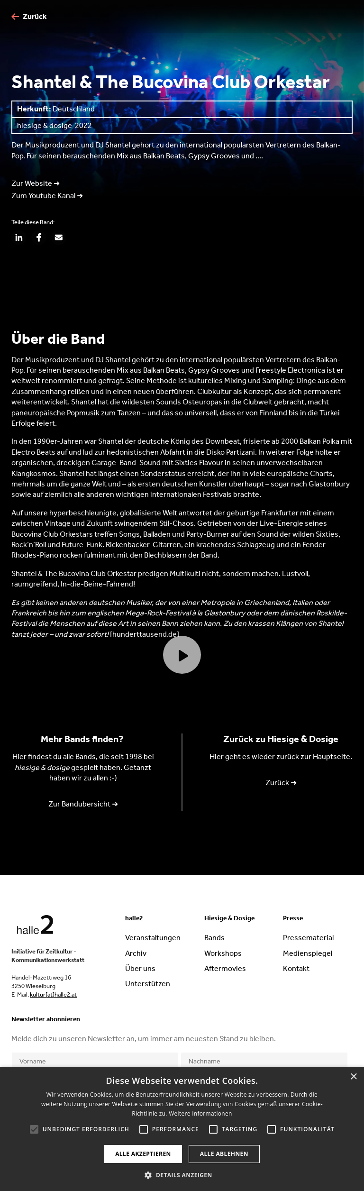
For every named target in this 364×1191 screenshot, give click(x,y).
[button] (182, 1175)
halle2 (134, 918)
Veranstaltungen (153, 937)
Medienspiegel (307, 953)
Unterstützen (147, 983)
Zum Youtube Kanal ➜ (47, 195)
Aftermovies (225, 968)
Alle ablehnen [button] (224, 1154)
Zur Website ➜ (35, 183)
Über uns (140, 968)
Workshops (223, 953)
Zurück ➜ (281, 782)
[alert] (182, 1129)
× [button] (353, 1077)
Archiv (135, 953)
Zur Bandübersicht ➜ (83, 803)
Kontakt (296, 968)
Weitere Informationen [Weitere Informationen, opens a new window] (200, 1113)
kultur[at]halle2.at (53, 994)
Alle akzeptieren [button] (143, 1154)
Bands (214, 937)
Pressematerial (308, 937)
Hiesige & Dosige (229, 918)
